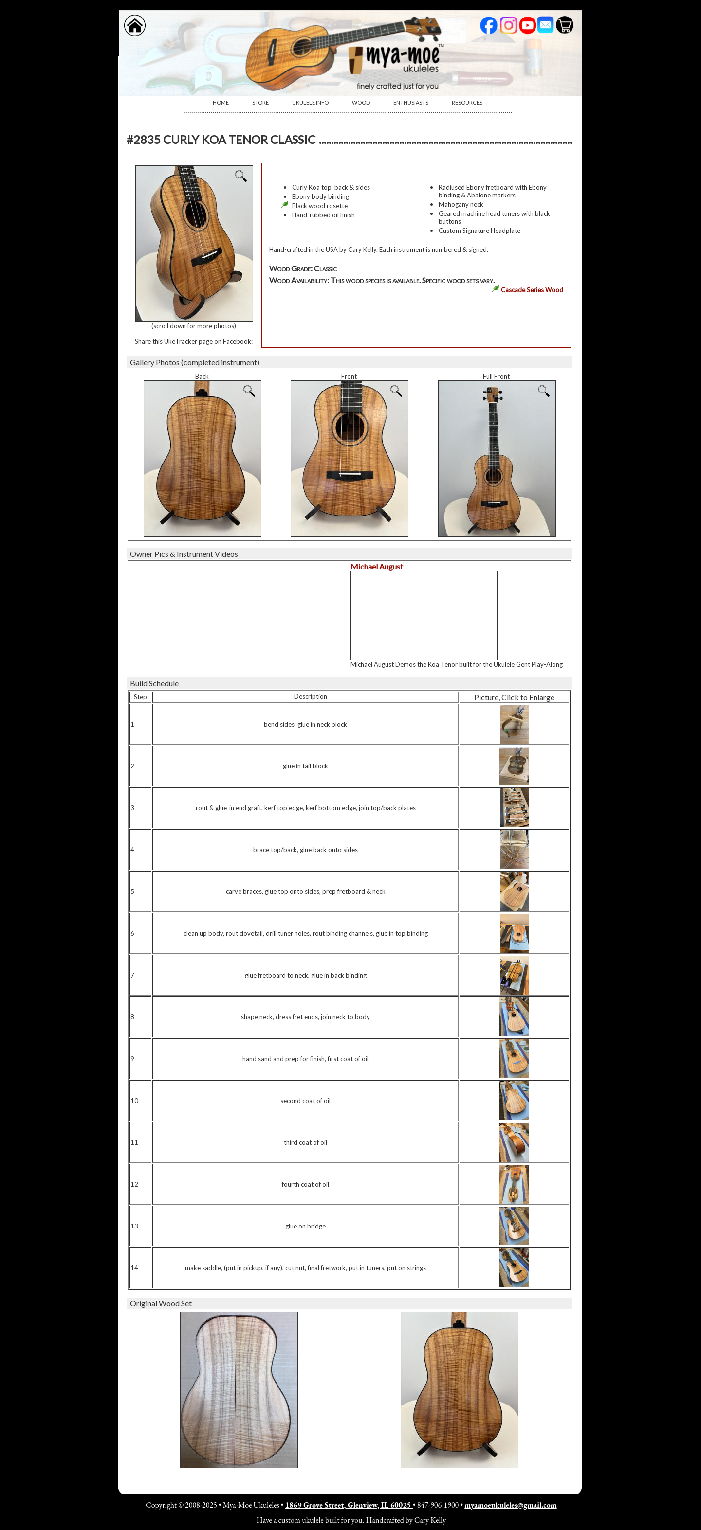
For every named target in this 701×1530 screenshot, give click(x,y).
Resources (467, 102)
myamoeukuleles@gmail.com (510, 1505)
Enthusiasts (410, 102)
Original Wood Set (161, 1303)
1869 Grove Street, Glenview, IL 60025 (349, 1505)
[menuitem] (220, 102)
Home (221, 102)
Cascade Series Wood (532, 290)
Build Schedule (154, 683)
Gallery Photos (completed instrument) (194, 362)
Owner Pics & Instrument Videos (184, 553)
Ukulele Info (310, 102)
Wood (361, 102)
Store (260, 102)
